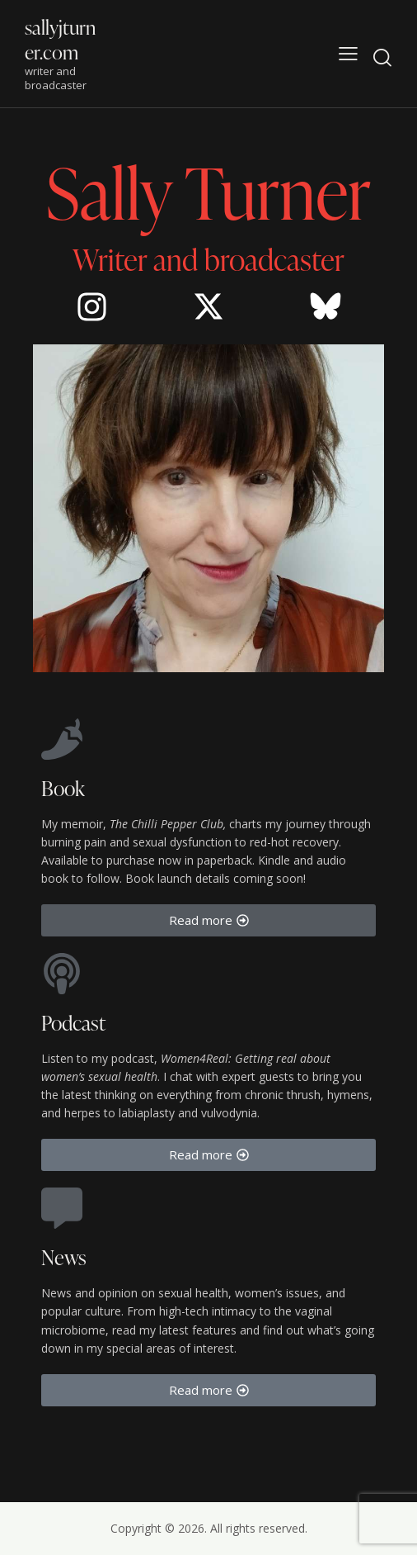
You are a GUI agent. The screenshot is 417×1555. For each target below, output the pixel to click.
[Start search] (382, 57)
